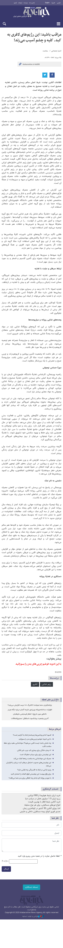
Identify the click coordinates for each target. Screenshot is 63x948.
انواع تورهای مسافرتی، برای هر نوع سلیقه (42, 805)
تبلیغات (20, 3)
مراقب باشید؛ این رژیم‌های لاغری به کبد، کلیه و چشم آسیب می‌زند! (34, 37)
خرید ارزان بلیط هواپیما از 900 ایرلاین (44, 795)
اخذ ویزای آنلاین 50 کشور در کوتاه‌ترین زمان (41, 808)
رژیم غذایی (46, 684)
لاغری (35, 684)
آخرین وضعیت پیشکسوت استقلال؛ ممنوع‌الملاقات (30, 718)
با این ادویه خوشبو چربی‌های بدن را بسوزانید (38, 664)
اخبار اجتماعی (56, 51)
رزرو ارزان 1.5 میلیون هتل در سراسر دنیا (42, 798)
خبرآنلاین (31, 12)
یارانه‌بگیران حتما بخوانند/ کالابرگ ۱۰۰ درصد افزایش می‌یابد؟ (30, 705)
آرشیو (15, 3)
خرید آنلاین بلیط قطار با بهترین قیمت (44, 802)
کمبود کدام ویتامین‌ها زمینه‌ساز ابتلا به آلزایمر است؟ (32, 735)
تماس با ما (32, 3)
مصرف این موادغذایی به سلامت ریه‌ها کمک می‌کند (32, 758)
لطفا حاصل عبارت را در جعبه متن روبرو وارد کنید (39, 856)
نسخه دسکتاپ (31, 887)
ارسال (6, 869)
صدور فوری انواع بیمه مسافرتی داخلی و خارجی (40, 811)
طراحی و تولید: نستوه (33, 916)
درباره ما (26, 3)
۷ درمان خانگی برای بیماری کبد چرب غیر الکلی (34, 750)
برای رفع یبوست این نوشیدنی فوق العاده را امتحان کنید (31, 774)
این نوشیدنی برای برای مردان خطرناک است (35, 754)
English (47, 3)
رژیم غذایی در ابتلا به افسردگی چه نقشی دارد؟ (34, 769)
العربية (53, 3)
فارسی (58, 3)
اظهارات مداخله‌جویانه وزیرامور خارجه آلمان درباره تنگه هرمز (30, 710)
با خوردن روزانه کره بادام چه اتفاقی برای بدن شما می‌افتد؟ (30, 778)
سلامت (45, 51)
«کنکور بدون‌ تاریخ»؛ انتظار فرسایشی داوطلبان (30, 714)
